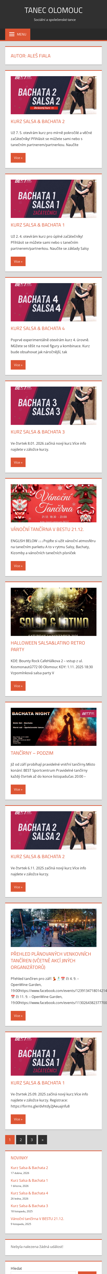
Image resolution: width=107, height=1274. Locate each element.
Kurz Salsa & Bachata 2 (38, 121)
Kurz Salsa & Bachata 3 (38, 431)
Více (17, 158)
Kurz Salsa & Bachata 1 (38, 224)
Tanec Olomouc (53, 10)
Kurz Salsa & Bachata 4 (38, 328)
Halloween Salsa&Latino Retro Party (48, 646)
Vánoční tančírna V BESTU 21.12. (47, 529)
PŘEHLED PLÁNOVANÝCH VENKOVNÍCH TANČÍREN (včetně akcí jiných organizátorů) (51, 960)
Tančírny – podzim (32, 753)
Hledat (16, 1268)
